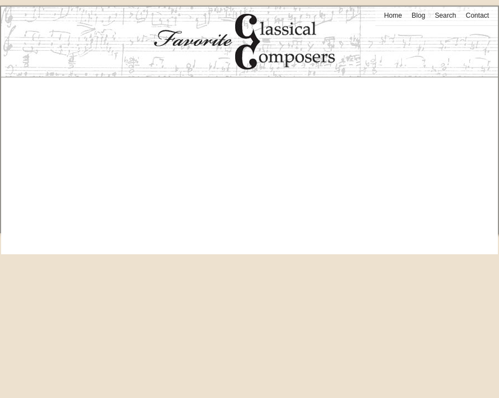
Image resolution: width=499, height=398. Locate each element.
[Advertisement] (249, 154)
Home (393, 15)
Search (445, 15)
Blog (419, 15)
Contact (477, 15)
